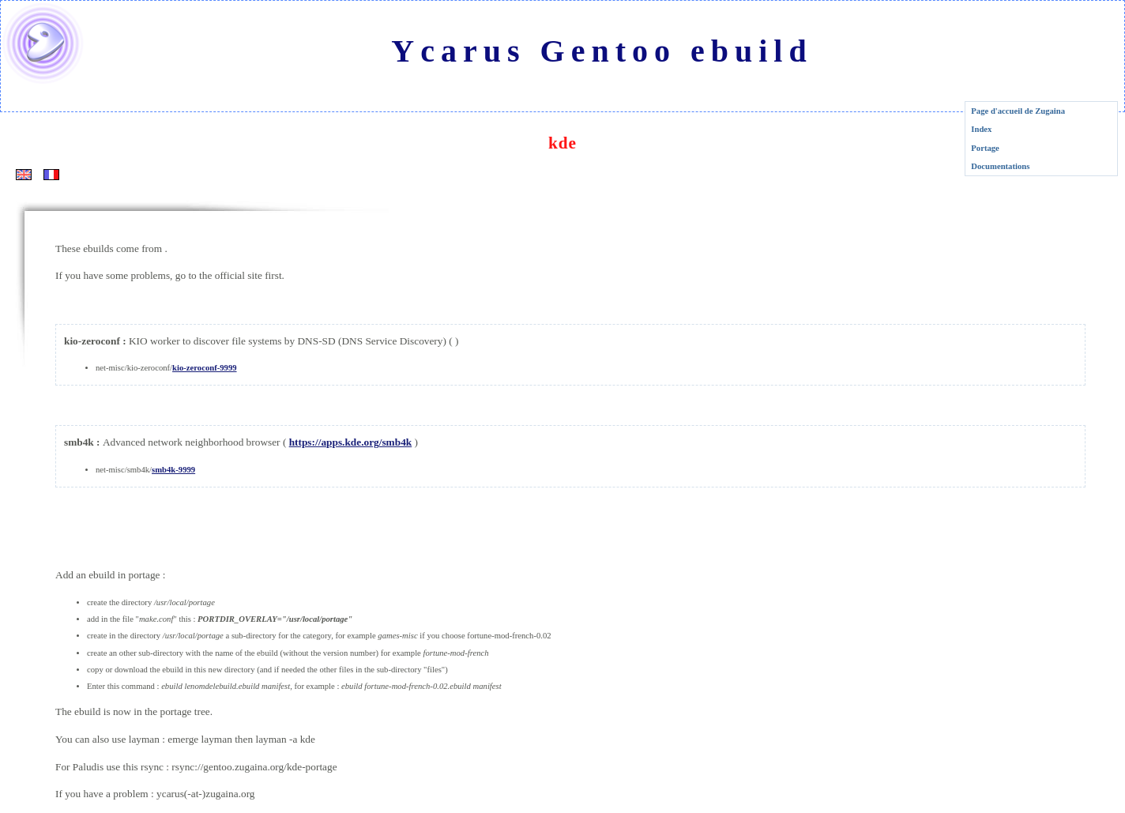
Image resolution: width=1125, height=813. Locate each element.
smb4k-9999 (173, 469)
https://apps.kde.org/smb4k (350, 442)
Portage (985, 148)
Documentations (1000, 166)
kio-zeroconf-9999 (204, 367)
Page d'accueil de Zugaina (1018, 111)
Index (981, 129)
